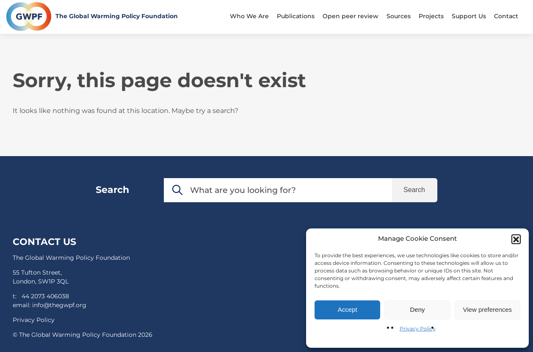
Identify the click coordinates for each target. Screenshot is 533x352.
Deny (417, 309)
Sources (399, 16)
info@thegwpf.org (59, 305)
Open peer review (350, 16)
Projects (431, 16)
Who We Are (249, 16)
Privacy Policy (418, 328)
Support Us (469, 16)
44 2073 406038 (45, 296)
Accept (347, 309)
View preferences (487, 309)
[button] (516, 239)
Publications (296, 16)
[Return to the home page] (92, 16)
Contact (506, 16)
